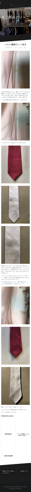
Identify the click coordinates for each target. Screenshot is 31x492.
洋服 (25, 47)
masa (15, 47)
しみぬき (21, 47)
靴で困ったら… (25, 471)
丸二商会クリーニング (15, 19)
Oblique (11, 488)
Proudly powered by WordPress (12, 486)
